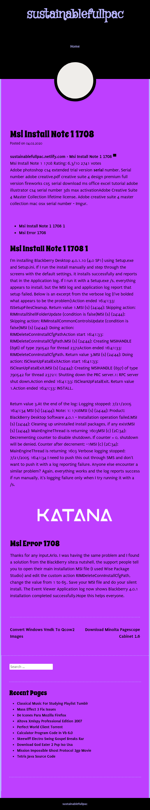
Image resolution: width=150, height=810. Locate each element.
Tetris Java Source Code (36, 756)
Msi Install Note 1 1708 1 (42, 226)
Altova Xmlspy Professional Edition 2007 (49, 721)
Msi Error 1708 (32, 232)
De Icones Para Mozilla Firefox (41, 715)
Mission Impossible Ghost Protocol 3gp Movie (54, 750)
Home (75, 46)
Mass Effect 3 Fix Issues (36, 709)
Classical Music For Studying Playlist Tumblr (52, 703)
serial (99, 170)
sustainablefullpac (75, 14)
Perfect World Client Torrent (40, 727)
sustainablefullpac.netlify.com (37, 156)
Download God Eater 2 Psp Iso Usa (45, 744)
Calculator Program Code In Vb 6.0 (45, 733)
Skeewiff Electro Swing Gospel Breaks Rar (50, 739)
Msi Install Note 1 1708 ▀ (92, 156)
